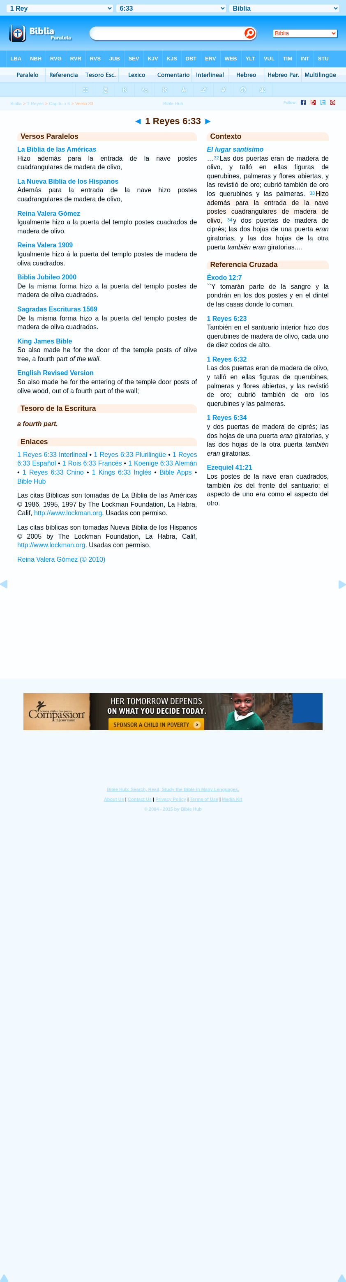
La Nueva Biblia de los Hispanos (67, 181)
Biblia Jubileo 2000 (46, 277)
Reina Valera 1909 (45, 245)
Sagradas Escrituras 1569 (57, 309)
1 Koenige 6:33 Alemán (162, 463)
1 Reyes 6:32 (227, 359)
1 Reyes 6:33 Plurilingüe (130, 454)
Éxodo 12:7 (224, 277)
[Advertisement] (173, 629)
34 (229, 219)
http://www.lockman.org (68, 513)
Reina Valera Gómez (48, 213)
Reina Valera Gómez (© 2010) (61, 559)
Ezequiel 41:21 (229, 467)
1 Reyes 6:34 (227, 417)
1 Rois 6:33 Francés (92, 463)
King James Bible (44, 341)
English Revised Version (55, 372)
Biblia (15, 103)
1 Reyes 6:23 (227, 318)
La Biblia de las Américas (56, 149)
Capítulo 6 (59, 103)
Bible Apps (175, 472)
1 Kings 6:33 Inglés (121, 472)
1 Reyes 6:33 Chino (53, 472)
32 (216, 157)
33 (312, 193)
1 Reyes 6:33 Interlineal (52, 454)
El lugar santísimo (235, 149)
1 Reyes (35, 103)
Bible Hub (31, 481)
